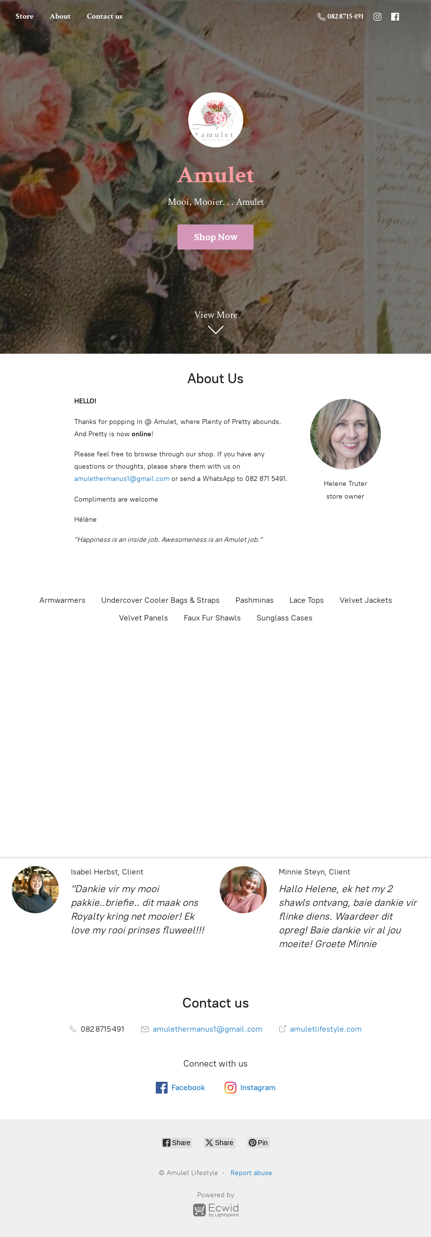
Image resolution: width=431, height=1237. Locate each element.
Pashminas (254, 600)
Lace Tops (306, 600)
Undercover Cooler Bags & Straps (160, 600)
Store (24, 16)
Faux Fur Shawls (212, 617)
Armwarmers (62, 600)
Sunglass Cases (285, 617)
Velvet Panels (143, 617)
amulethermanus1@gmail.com (122, 479)
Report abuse (251, 1173)
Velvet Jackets (366, 600)
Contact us (104, 16)
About (60, 16)
